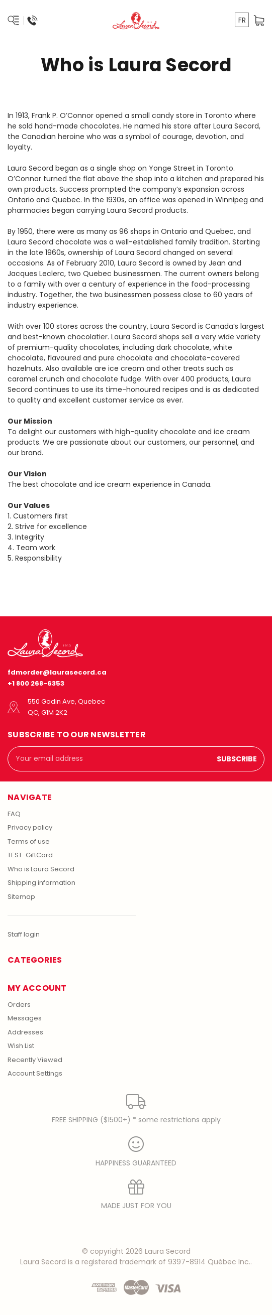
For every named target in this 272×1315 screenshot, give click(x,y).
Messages (25, 1018)
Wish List (21, 1045)
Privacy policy (30, 827)
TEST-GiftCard (30, 855)
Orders (19, 1004)
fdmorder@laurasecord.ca (57, 672)
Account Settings (35, 1073)
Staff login (24, 934)
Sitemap (21, 896)
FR (242, 20)
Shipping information (41, 882)
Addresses (25, 1032)
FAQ (14, 814)
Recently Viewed (35, 1060)
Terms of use (29, 841)
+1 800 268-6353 (36, 683)
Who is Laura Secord (41, 869)
